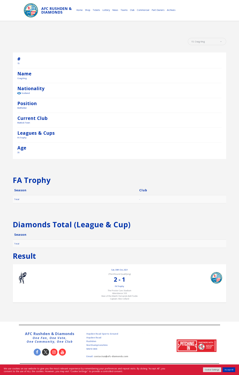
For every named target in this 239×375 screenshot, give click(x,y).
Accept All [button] (228, 369)
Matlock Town (23, 123)
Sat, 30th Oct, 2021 (119, 270)
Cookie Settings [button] (211, 369)
